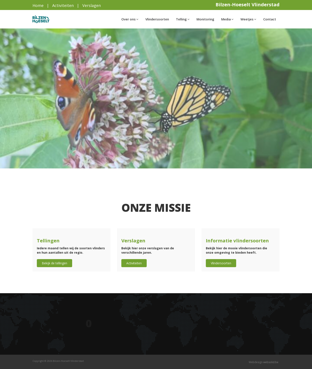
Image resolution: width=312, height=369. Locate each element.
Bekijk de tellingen (54, 263)
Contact (269, 19)
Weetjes (248, 19)
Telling (183, 19)
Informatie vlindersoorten (237, 240)
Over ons (129, 19)
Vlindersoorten (157, 19)
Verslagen (91, 5)
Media (227, 19)
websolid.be (270, 362)
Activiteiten (63, 5)
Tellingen (48, 240)
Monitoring (205, 19)
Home (38, 5)
